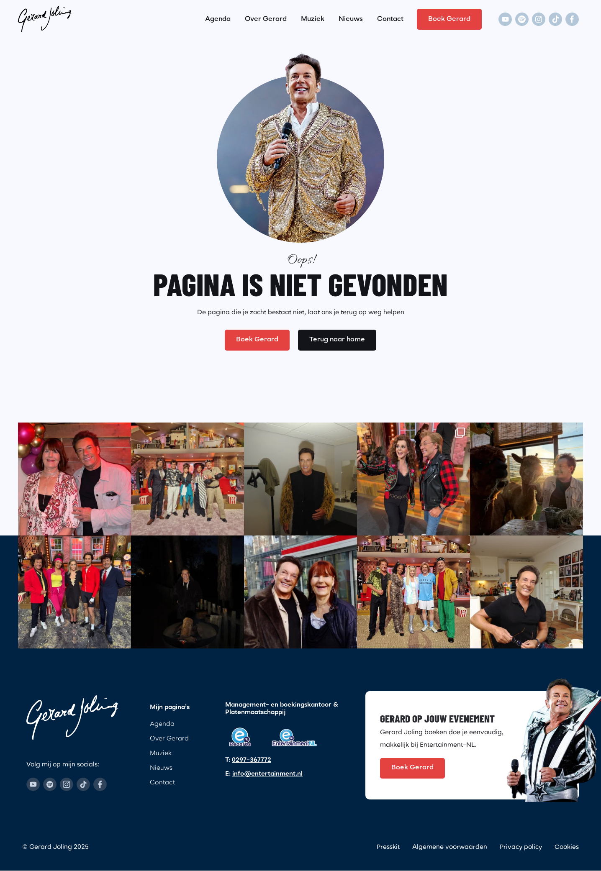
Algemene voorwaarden (449, 848)
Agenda (218, 18)
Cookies (567, 848)
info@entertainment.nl (267, 774)
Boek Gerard (449, 18)
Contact (390, 18)
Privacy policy (521, 848)
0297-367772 (251, 760)
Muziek (312, 18)
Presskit (388, 848)
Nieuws (351, 18)
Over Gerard (266, 18)
